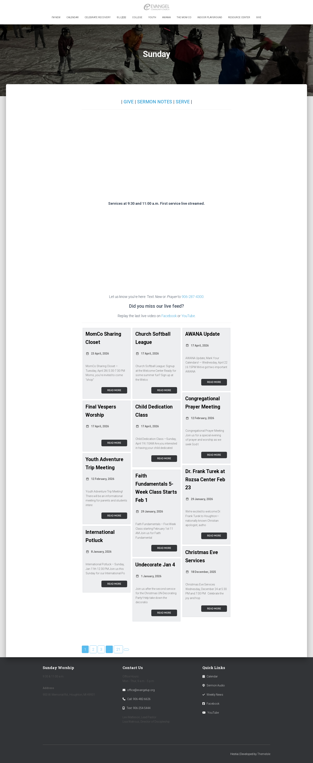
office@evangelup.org (141, 690)
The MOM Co (184, 17)
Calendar (72, 17)
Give (258, 17)
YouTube (188, 316)
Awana (166, 17)
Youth (152, 17)
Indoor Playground (209, 17)
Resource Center (239, 17)
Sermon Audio (216, 685)
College (137, 17)
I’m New (56, 17)
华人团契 (121, 17)
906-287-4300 (193, 297)
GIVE (129, 102)
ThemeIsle (263, 754)
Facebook (169, 316)
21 (118, 652)
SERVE (183, 102)
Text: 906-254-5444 (139, 708)
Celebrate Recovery (98, 17)
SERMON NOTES (154, 102)
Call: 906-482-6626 (139, 699)
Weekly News (215, 694)
